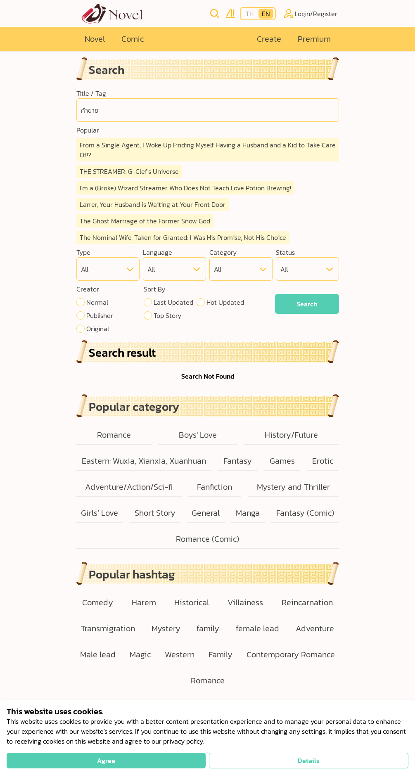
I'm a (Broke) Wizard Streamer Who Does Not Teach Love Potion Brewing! (185, 188)
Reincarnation (307, 602)
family (208, 628)
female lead (257, 628)
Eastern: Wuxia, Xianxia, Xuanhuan (144, 461)
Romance (114, 435)
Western (179, 654)
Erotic (322, 461)
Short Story (155, 513)
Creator (87, 289)
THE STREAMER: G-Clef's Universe (129, 171)
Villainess (245, 602)
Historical (191, 602)
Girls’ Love (99, 513)
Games (282, 461)
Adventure (315, 628)
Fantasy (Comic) (305, 513)
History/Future (291, 435)
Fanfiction (214, 487)
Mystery (166, 628)
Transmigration (108, 628)
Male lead (98, 654)
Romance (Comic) (207, 539)
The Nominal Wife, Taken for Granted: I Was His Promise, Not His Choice (183, 237)
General (206, 513)
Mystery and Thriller (293, 487)
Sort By (154, 289)
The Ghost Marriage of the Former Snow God (145, 221)
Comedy (97, 602)
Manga (248, 513)
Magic (140, 654)
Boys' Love (198, 435)
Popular (87, 130)
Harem (144, 602)
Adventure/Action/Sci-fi (129, 487)
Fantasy (237, 461)
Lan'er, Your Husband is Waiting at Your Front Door (152, 204)
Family (220, 654)
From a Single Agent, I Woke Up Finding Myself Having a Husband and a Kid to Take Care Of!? (208, 150)
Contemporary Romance (291, 654)
